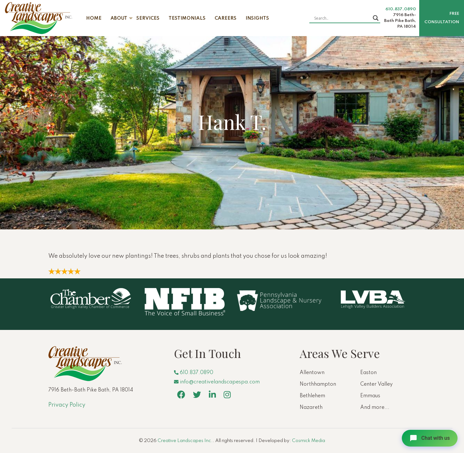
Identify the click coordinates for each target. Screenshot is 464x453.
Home (94, 18)
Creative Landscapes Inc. (185, 441)
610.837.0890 (400, 9)
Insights (257, 18)
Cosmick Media (308, 441)
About (119, 18)
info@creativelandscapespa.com (217, 382)
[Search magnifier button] (375, 18)
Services (148, 18)
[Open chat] (430, 438)
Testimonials (187, 18)
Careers (226, 18)
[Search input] (342, 18)
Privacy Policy (66, 405)
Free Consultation (441, 18)
